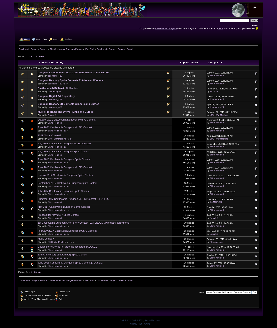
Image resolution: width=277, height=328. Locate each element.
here (220, 28)
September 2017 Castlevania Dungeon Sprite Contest (67, 183)
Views (194, 62)
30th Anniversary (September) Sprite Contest (62, 254)
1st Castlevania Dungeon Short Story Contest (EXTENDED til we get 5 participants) (84, 222)
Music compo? (46, 238)
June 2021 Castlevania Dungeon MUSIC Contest (65, 127)
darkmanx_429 (55, 76)
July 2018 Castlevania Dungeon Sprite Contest (64, 151)
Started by (57, 62)
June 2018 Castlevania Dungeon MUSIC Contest (65, 167)
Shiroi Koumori (217, 75)
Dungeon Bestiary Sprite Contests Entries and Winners (70, 80)
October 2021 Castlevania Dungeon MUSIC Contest (66, 119)
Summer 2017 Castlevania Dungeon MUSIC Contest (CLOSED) (73, 198)
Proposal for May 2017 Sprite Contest (58, 214)
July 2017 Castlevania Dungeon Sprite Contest (64, 191)
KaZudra (214, 91)
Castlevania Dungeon (166, 28)
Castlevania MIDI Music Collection (58, 88)
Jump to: (202, 292)
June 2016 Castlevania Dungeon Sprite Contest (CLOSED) (70, 262)
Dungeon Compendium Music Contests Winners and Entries (73, 72)
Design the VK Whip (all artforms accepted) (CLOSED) (68, 246)
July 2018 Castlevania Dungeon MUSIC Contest (64, 143)
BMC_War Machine (219, 115)
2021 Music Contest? (49, 135)
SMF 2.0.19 (125, 320)
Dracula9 (52, 115)
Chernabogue (54, 91)
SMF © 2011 (137, 320)
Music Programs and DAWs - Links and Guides (65, 111)
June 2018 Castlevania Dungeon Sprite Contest (64, 159)
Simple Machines (152, 320)
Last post (215, 62)
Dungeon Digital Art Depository (56, 96)
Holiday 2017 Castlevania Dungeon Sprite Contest (65, 175)
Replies (184, 62)
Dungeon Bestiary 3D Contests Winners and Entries (68, 103)
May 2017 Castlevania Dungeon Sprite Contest (64, 206)
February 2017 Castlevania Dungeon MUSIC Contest (67, 230)
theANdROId (216, 202)
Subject (43, 62)
